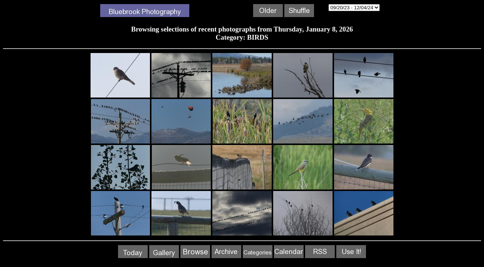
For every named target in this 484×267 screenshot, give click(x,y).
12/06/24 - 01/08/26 (354, 7)
